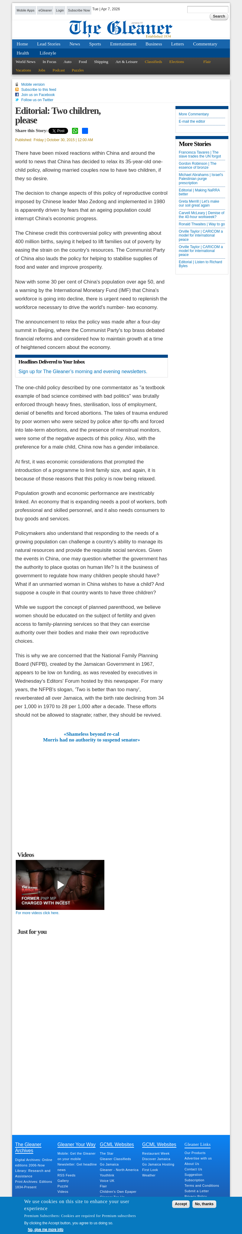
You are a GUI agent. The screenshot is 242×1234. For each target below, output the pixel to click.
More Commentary (194, 114)
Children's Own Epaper (118, 1191)
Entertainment (123, 43)
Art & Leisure (127, 61)
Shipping (101, 61)
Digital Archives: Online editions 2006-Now (33, 1162)
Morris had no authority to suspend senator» (91, 740)
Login (60, 10)
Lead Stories (48, 43)
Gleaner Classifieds (115, 1159)
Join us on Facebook (38, 95)
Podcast (59, 70)
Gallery (63, 1181)
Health (23, 52)
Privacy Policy (196, 1196)
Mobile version (32, 84)
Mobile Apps (25, 10)
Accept (181, 1204)
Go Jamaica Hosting (158, 1164)
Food (83, 61)
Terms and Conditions (202, 1185)
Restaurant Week (156, 1153)
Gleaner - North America (119, 1170)
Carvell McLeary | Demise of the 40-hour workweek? (201, 215)
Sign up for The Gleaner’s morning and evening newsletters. (82, 371)
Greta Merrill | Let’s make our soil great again (199, 203)
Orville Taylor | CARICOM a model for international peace (201, 235)
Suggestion (193, 1174)
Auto (67, 61)
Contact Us (193, 1169)
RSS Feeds (66, 1175)
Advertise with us (198, 1158)
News (75, 43)
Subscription (194, 1180)
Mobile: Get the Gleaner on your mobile (76, 1156)
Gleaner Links (198, 1144)
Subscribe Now (79, 10)
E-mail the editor (192, 122)
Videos (62, 1191)
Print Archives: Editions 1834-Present (33, 1184)
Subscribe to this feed (38, 90)
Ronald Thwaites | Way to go (202, 224)
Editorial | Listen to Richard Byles (200, 264)
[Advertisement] (91, 788)
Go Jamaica (109, 1164)
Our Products (195, 1153)
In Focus (49, 61)
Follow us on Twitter (37, 100)
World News (25, 61)
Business (154, 43)
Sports (95, 43)
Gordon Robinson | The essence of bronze (197, 166)
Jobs (41, 70)
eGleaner (45, 10)
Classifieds (153, 61)
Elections (176, 61)
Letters (177, 43)
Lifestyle (48, 52)
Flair (207, 61)
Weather (148, 1175)
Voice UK (107, 1181)
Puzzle (62, 1186)
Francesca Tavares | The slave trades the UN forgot (200, 154)
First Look (150, 1170)
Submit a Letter (197, 1191)
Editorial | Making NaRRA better (199, 192)
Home (22, 43)
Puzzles (78, 70)
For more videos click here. (37, 913)
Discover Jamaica (156, 1159)
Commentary (205, 43)
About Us (192, 1164)
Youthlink (107, 1175)
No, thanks (204, 1204)
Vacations (23, 70)
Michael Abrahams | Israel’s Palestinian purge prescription (201, 179)
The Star (106, 1153)
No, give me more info (45, 1229)
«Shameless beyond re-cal (91, 734)
